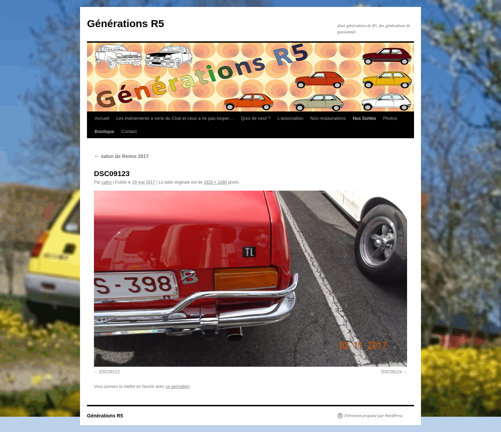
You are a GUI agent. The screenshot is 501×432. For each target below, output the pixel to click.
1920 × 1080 (215, 182)
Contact (129, 131)
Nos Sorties (364, 118)
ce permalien (178, 386)
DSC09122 (109, 371)
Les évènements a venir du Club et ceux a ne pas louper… (175, 118)
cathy (107, 182)
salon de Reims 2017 (121, 156)
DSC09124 (391, 371)
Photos (390, 118)
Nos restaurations (328, 118)
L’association (290, 118)
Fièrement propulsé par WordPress (373, 415)
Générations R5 (125, 23)
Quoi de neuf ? (255, 118)
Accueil (102, 118)
